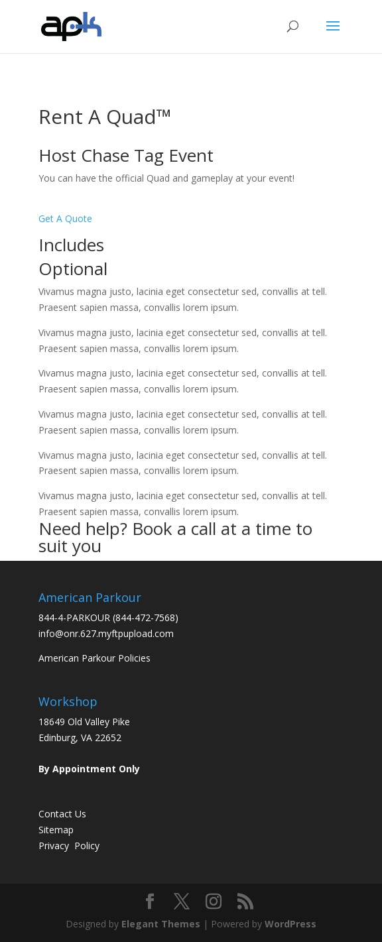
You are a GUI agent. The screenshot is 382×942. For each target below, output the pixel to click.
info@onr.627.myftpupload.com (106, 633)
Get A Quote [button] (65, 218)
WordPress (290, 923)
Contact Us (62, 813)
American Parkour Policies (94, 658)
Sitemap (56, 829)
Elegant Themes (160, 923)
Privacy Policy (68, 845)
